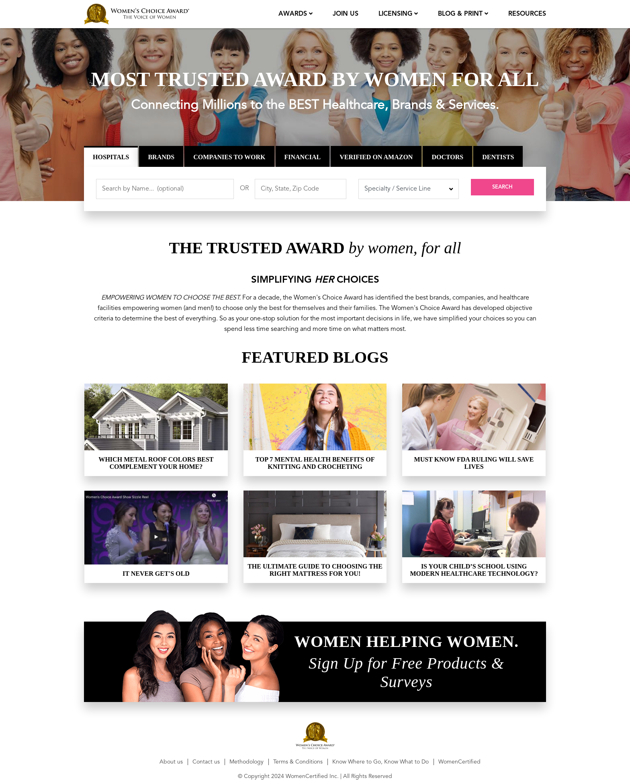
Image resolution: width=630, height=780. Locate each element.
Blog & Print (461, 14)
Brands (161, 157)
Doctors (447, 157)
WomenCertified (459, 762)
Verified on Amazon (376, 157)
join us (345, 14)
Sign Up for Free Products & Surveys (406, 672)
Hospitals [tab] (111, 157)
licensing (395, 14)
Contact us (206, 762)
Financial (302, 157)
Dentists (498, 157)
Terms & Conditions (298, 762)
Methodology (246, 762)
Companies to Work (229, 157)
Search (502, 189)
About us (171, 762)
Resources (527, 14)
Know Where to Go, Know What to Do (380, 762)
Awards (292, 14)
